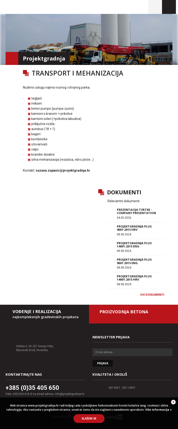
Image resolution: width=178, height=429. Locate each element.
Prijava (102, 363)
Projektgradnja (37, 7)
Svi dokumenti (152, 294)
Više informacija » (158, 410)
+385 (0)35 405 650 (32, 387)
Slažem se (89, 418)
